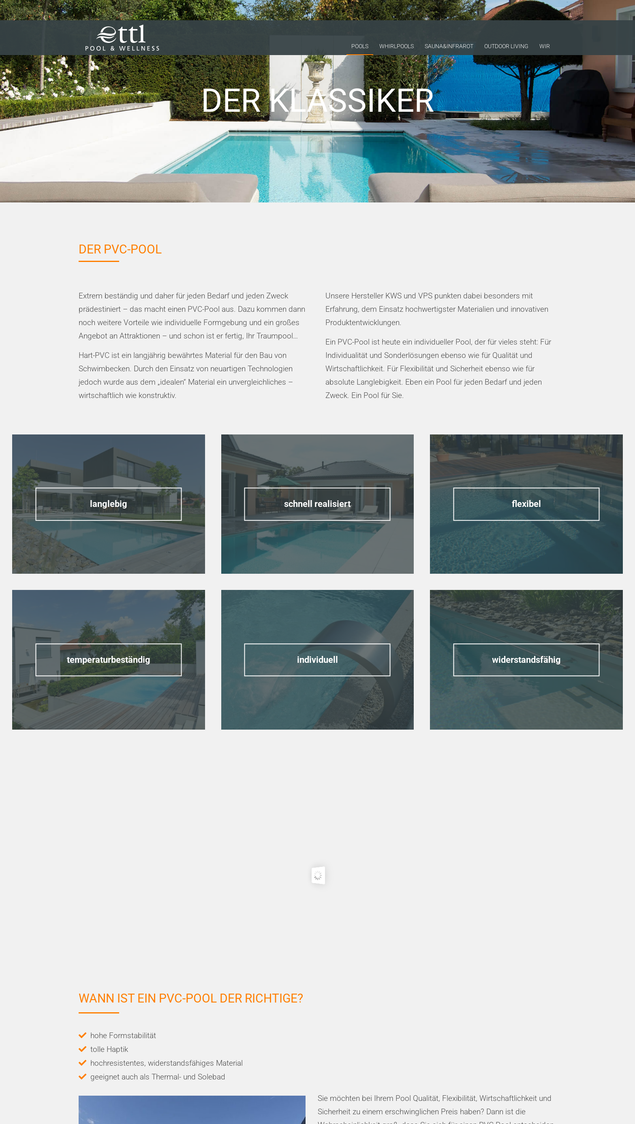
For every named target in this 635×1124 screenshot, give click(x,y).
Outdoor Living (506, 48)
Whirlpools (396, 48)
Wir (544, 48)
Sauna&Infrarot (449, 48)
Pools (359, 48)
